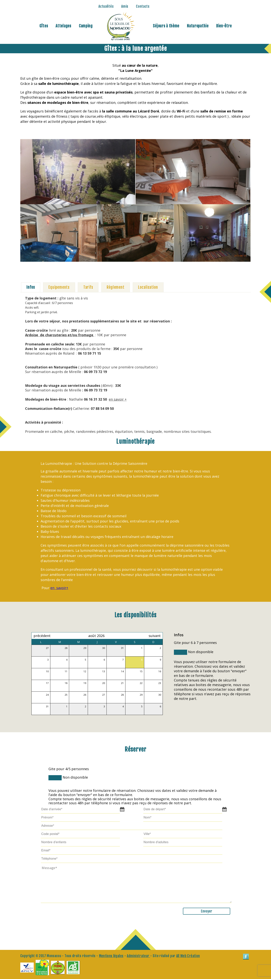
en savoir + (118, 399)
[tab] (30, 287)
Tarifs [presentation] (88, 287)
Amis (124, 6)
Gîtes (43, 26)
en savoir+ (59, 587)
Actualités (106, 6)
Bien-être (224, 26)
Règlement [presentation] (115, 287)
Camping (86, 26)
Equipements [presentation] (59, 287)
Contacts (143, 6)
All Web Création (188, 956)
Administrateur (138, 956)
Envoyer (206, 911)
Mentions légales (111, 956)
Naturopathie (198, 26)
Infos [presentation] (30, 287)
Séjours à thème (166, 26)
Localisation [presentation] (148, 287)
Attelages (63, 26)
